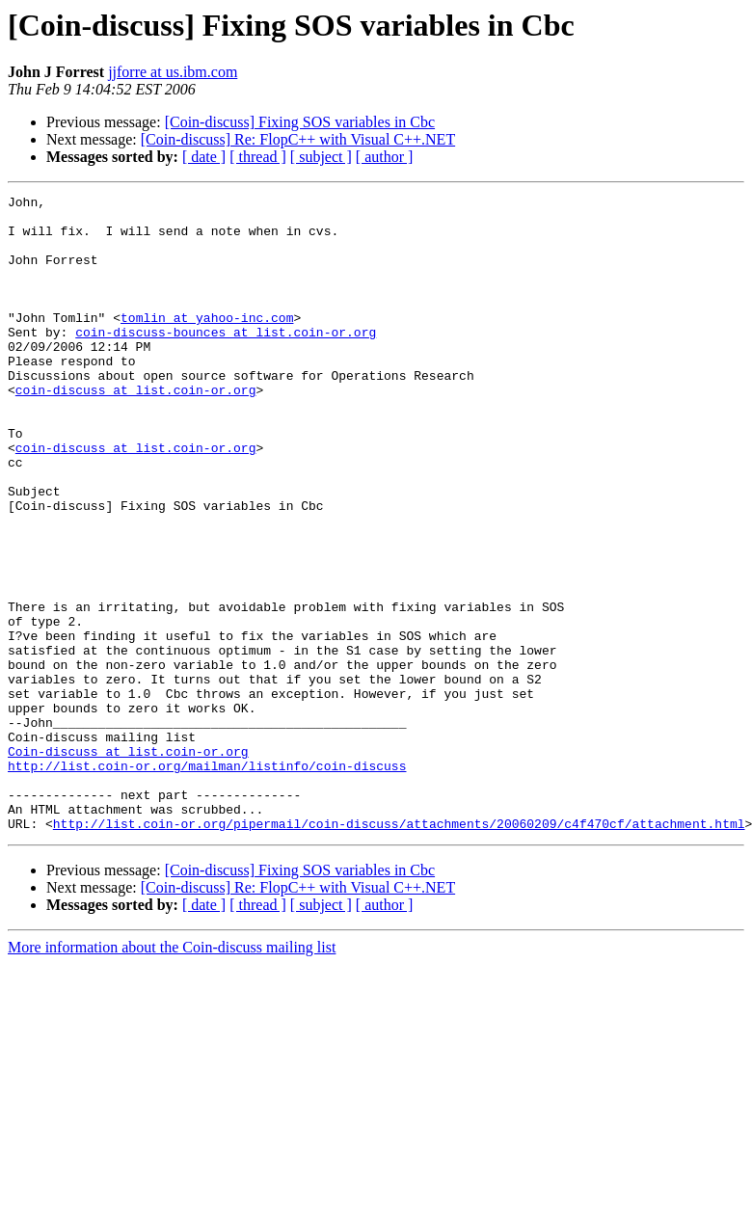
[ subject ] (321, 156)
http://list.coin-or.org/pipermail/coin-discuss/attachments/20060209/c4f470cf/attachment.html (399, 950)
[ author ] (385, 156)
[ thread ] (257, 156)
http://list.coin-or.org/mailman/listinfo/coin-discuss (207, 881)
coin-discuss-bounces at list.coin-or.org (225, 360)
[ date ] (204, 156)
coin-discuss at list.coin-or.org (135, 430)
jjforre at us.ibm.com (172, 72)
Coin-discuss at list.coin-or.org (128, 863)
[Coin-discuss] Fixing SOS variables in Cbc (300, 122)
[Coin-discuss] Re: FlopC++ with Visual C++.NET (298, 139)
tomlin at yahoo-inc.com (207, 343)
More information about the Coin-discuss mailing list (172, 1074)
